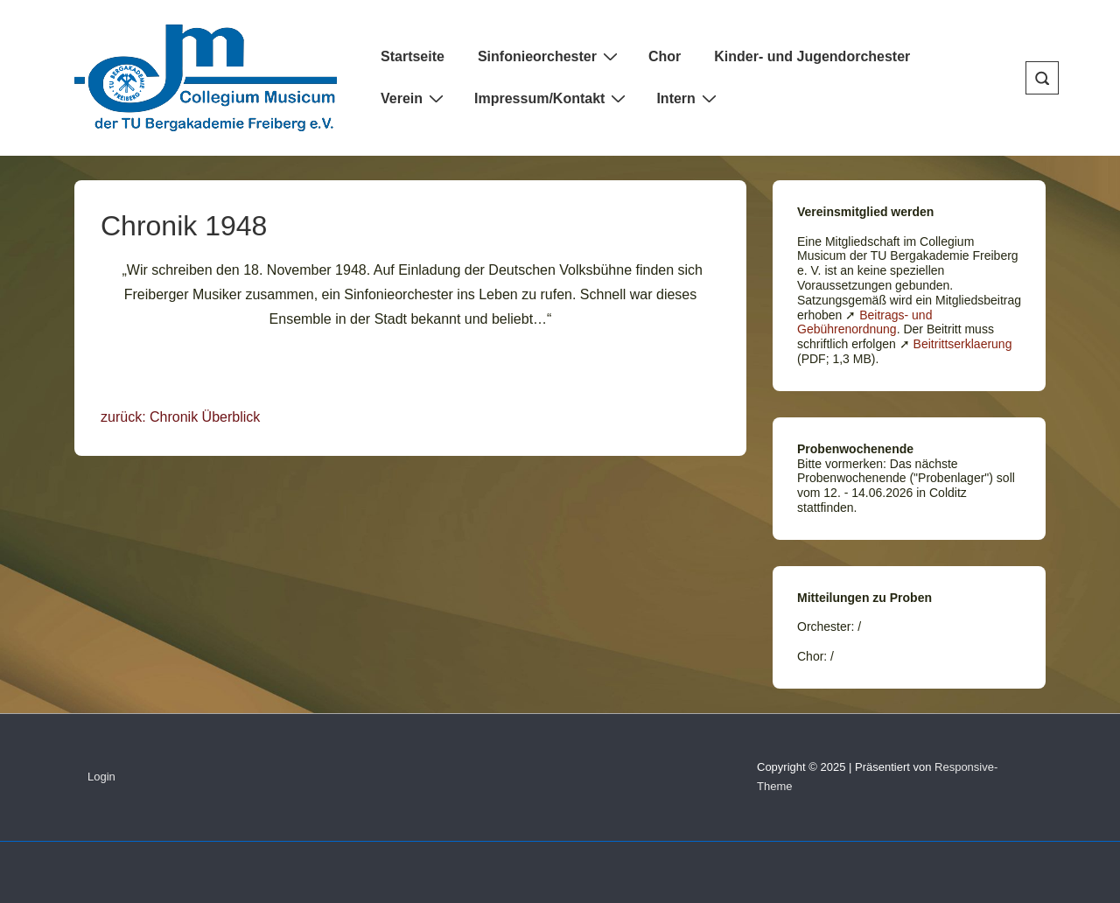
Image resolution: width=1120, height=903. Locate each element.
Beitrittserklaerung (963, 344)
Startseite (412, 56)
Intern (688, 98)
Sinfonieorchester (550, 56)
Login (102, 776)
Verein (414, 98)
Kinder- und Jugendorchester (812, 56)
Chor (664, 56)
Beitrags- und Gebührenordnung (864, 322)
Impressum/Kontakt (552, 98)
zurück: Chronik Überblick (180, 417)
